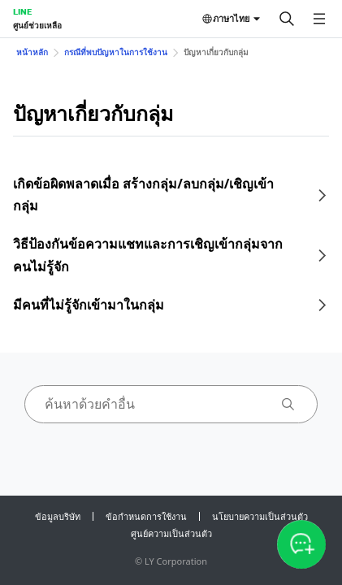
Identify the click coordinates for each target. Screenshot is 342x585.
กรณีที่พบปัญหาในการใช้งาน (115, 52)
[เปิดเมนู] (319, 18)
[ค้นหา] (287, 18)
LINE (22, 11)
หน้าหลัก (32, 52)
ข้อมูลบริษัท (57, 516)
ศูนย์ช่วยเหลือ (37, 25)
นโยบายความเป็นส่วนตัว (260, 516)
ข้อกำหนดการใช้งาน (146, 516)
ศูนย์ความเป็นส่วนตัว (171, 533)
